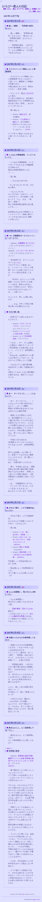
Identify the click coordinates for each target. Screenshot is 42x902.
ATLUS (11, 766)
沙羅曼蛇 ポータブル (26, 243)
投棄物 (34, 9)
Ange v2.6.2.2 (36, 899)
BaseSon (20, 557)
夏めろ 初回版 (24, 547)
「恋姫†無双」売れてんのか (21, 609)
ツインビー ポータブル (25, 251)
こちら (18, 262)
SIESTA (17, 544)
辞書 (34, 11)
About (39, 11)
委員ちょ (28, 9)
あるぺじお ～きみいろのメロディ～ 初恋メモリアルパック (22, 539)
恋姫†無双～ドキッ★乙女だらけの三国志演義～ (22, 554)
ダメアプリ (20, 9)
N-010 (28, 129)
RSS (9, 9)
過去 (14, 9)
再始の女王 (23, 114)
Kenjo (22, 894)
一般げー (9, 748)
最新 (4, 9)
